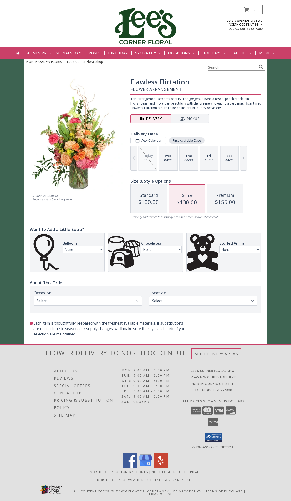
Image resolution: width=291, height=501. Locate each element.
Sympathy (148, 53)
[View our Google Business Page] (145, 466)
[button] (250, 9)
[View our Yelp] (161, 466)
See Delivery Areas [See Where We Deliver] (216, 353)
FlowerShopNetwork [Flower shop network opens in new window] (148, 491)
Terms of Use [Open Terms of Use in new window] (159, 494)
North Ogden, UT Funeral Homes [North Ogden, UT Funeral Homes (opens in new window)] (119, 472)
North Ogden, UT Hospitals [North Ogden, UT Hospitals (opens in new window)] (176, 472)
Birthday (118, 53)
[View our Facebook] (130, 466)
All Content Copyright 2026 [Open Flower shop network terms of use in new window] (100, 491)
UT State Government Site (170, 480)
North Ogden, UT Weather (120, 480)
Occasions (182, 53)
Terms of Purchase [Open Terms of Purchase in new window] (224, 491)
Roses (95, 53)
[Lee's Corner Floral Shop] (145, 26)
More (267, 53)
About (243, 53)
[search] (261, 66)
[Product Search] (232, 67)
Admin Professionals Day (54, 53)
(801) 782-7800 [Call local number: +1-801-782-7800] (251, 28)
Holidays (214, 53)
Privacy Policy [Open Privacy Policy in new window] (187, 491)
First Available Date (187, 140)
